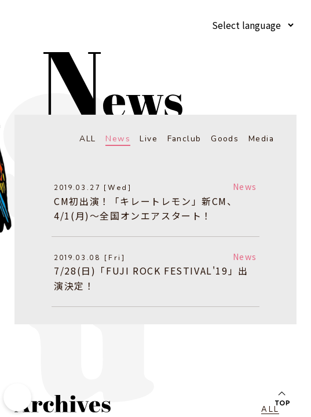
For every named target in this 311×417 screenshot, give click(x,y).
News (117, 138)
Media (261, 138)
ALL (87, 138)
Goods (225, 138)
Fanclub (184, 138)
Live (149, 138)
